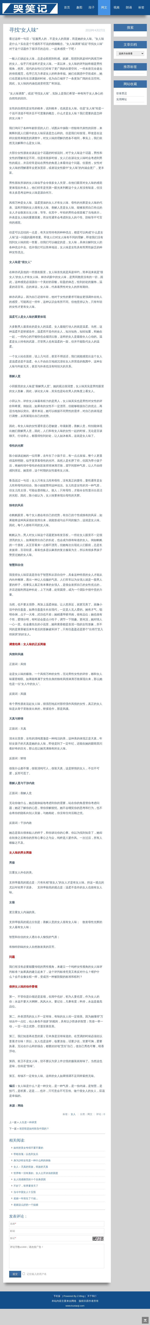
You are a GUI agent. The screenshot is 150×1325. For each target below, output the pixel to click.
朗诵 (126, 23)
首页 (59, 23)
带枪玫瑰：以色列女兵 (26, 1170)
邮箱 (13, 1247)
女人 (73, 1130)
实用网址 (121, 115)
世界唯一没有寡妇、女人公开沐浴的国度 (36, 1189)
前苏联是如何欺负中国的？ (35, 1144)
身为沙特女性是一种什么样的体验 (32, 1176)
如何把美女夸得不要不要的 (29, 1164)
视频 (113, 23)
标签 (139, 23)
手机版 (56, 1312)
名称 (13, 1240)
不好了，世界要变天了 (26, 1202)
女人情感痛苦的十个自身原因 (30, 1195)
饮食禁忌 (121, 109)
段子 (86, 23)
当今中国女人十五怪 (25, 1208)
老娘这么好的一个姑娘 (26, 1220)
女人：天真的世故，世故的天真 (31, 1183)
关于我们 (92, 1312)
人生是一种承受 (28, 1138)
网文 (99, 23)
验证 (13, 1254)
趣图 (72, 23)
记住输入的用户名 (37, 1290)
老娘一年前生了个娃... (26, 1214)
